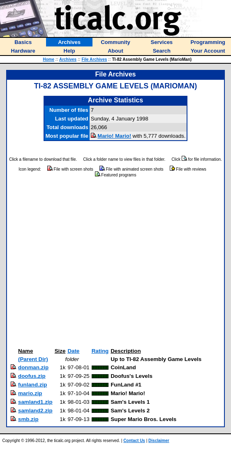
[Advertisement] (77, 263)
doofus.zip (32, 376)
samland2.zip (35, 410)
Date (73, 351)
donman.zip (33, 367)
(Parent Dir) (33, 359)
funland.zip (32, 385)
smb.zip (28, 419)
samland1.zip (35, 402)
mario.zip (30, 393)
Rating (100, 351)
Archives (67, 59)
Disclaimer (158, 440)
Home (48, 59)
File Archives (94, 59)
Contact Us (134, 440)
